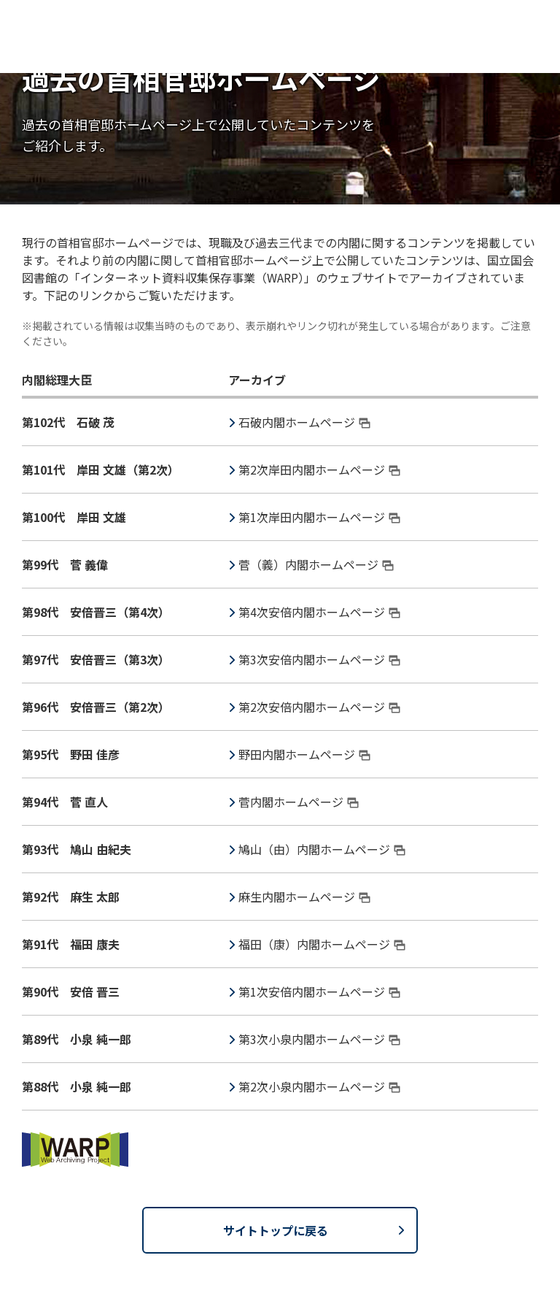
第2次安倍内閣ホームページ (319, 707)
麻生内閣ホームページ (304, 896)
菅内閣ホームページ (298, 801)
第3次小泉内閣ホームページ (319, 1039)
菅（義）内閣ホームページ (316, 564)
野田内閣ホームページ (304, 754)
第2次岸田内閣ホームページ (319, 469)
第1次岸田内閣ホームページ (319, 517)
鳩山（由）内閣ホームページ (321, 849)
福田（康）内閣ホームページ (321, 944)
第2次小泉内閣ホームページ (319, 1086)
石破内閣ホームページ (304, 422)
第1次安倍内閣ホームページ (319, 991)
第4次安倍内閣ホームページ (319, 612)
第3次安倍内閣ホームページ (319, 659)
